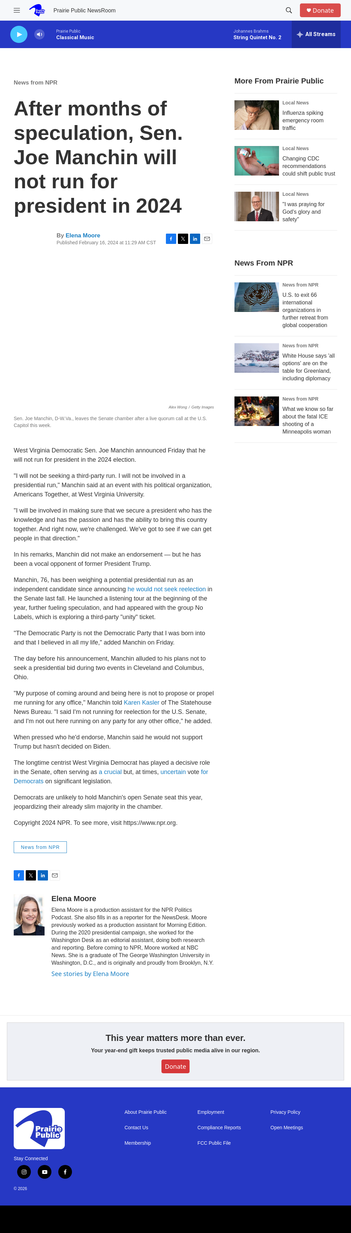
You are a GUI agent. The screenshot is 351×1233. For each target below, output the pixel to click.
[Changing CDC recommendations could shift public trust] (256, 161)
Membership (137, 1143)
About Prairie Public (145, 1112)
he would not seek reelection (167, 589)
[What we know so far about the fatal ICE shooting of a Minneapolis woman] (256, 411)
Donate (323, 10)
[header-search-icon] (288, 10)
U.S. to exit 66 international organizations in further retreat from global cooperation (305, 310)
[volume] (39, 34)
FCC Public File (214, 1143)
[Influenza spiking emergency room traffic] (256, 115)
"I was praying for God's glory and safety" (303, 211)
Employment (210, 1112)
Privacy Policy (285, 1112)
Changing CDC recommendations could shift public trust (308, 166)
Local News (295, 102)
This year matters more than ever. (175, 1038)
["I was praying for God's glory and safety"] (256, 206)
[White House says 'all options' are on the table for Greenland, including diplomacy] (256, 358)
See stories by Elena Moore (90, 973)
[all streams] (316, 34)
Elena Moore (82, 235)
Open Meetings (286, 1127)
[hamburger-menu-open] (16, 10)
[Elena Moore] (29, 914)
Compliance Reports (219, 1127)
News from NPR (36, 82)
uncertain (173, 772)
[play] (18, 34)
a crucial (110, 772)
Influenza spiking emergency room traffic (303, 120)
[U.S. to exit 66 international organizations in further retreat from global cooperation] (256, 297)
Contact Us (136, 1127)
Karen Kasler (141, 702)
